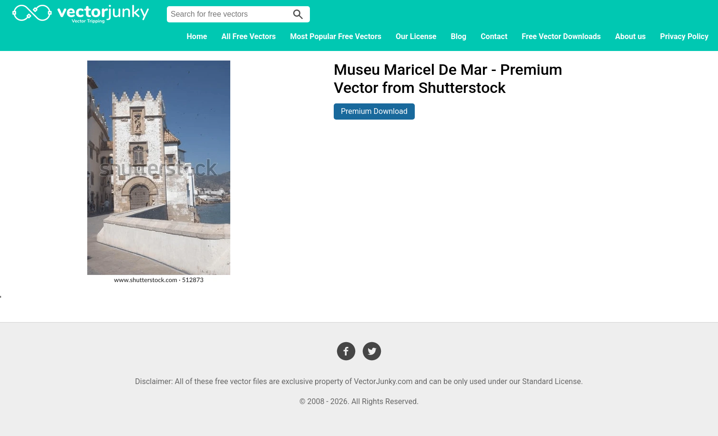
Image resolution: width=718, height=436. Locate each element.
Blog (459, 36)
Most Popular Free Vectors (335, 36)
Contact (494, 36)
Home (197, 36)
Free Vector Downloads (561, 36)
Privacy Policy (684, 36)
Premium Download (374, 111)
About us (630, 36)
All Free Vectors (248, 36)
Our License (416, 36)
